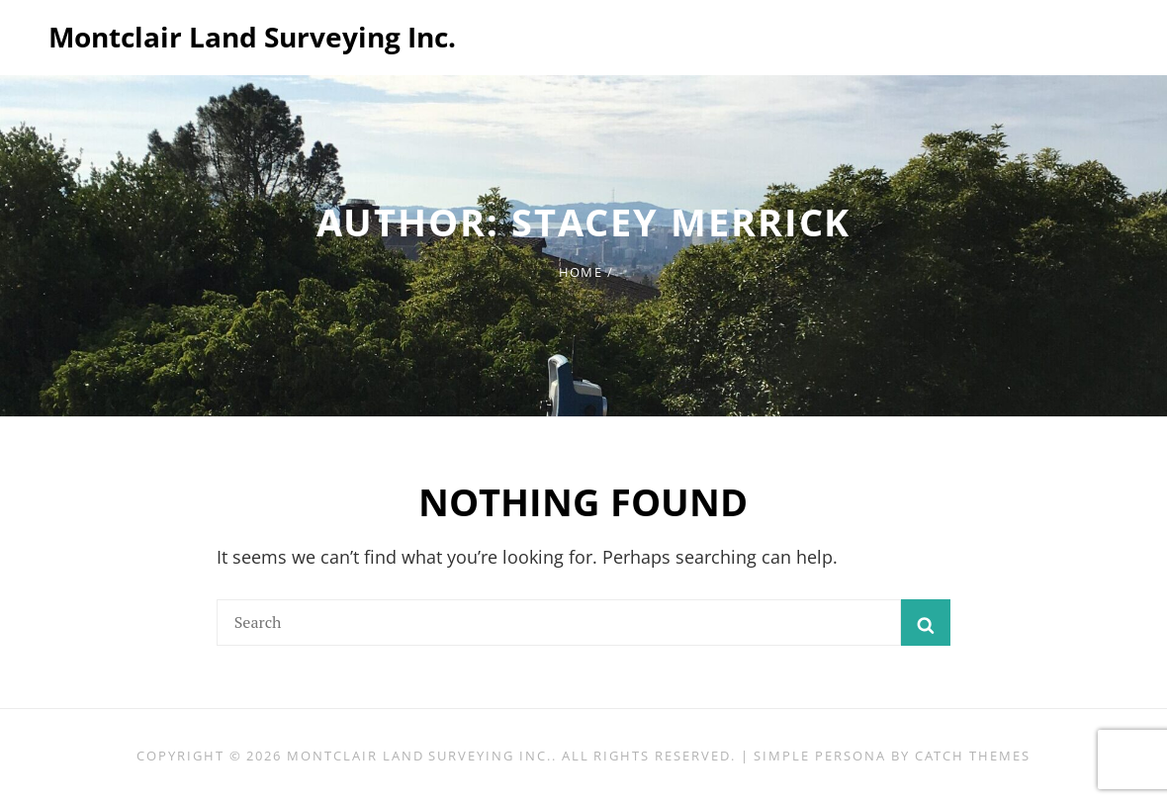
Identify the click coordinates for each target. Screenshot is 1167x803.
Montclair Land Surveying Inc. (252, 36)
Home (580, 272)
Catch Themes (973, 755)
